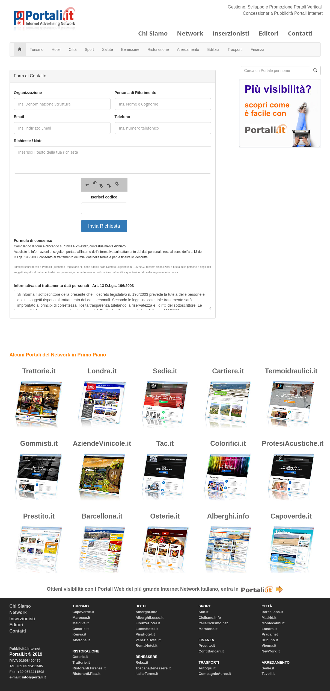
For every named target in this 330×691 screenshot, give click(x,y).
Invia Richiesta (104, 226)
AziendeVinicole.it (102, 443)
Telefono (122, 117)
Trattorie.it (38, 371)
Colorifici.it (228, 443)
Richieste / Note (28, 141)
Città (73, 49)
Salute (107, 49)
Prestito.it (39, 516)
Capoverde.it (291, 516)
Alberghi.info (228, 516)
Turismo (36, 49)
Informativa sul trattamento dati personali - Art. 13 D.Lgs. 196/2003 (74, 285)
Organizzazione (28, 92)
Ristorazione (158, 49)
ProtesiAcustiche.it (292, 443)
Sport (89, 49)
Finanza (257, 49)
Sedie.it (165, 371)
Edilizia (213, 49)
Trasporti (235, 49)
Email (19, 117)
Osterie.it (165, 516)
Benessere (130, 49)
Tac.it (165, 443)
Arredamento (188, 49)
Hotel (56, 49)
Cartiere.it (228, 371)
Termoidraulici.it (291, 371)
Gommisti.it (39, 443)
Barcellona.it (101, 516)
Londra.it (102, 371)
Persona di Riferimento (135, 92)
